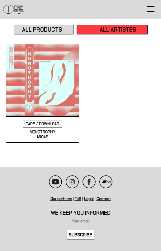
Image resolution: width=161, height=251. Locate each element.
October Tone (13, 9)
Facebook (89, 181)
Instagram (72, 181)
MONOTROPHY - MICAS (43, 93)
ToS (78, 199)
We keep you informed (81, 213)
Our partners (61, 199)
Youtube (55, 181)
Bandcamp (105, 181)
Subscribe (80, 234)
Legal (89, 199)
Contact (104, 199)
